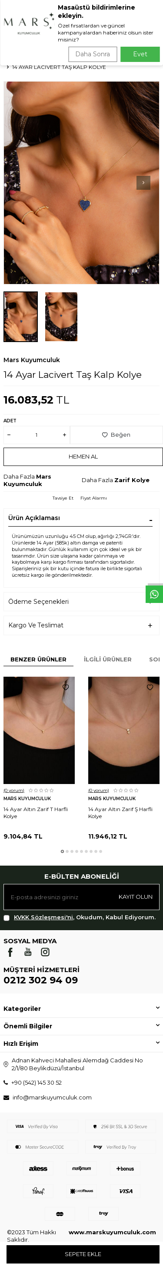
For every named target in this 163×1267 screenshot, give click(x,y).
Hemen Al (83, 456)
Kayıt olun (136, 896)
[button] (143, 183)
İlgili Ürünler (108, 659)
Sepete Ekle (83, 1253)
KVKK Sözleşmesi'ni (43, 917)
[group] (81, 183)
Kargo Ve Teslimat (35, 625)
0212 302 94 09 (40, 980)
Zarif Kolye (132, 479)
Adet (10, 421)
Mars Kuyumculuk (31, 360)
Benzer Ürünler (38, 659)
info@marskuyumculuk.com (52, 1097)
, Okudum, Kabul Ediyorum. (79, 917)
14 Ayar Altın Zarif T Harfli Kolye (35, 812)
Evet (140, 54)
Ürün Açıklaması (34, 518)
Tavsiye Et (63, 498)
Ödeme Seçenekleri (38, 602)
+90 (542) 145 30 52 (36, 1082)
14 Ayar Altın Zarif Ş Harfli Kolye (120, 812)
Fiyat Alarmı (93, 498)
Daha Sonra (92, 54)
